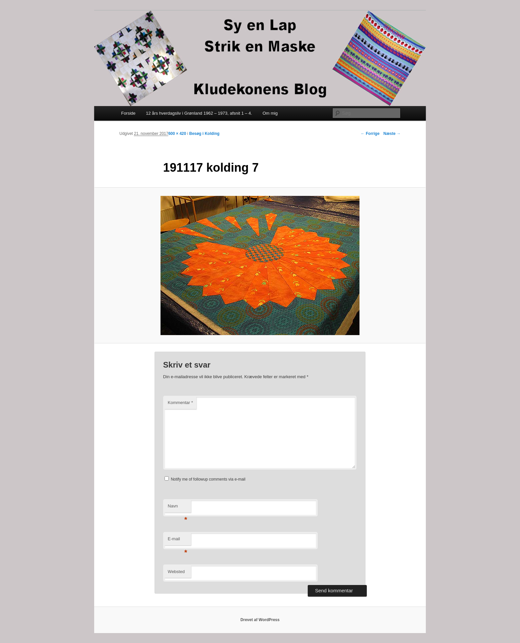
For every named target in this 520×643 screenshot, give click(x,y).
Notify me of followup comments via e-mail (208, 479)
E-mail (177, 540)
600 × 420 (177, 133)
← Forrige (370, 133)
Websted (176, 571)
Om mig (270, 113)
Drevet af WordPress (260, 619)
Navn (177, 507)
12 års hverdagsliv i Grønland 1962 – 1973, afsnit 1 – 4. (199, 113)
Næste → (392, 133)
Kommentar (180, 402)
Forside (128, 113)
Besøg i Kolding (204, 133)
